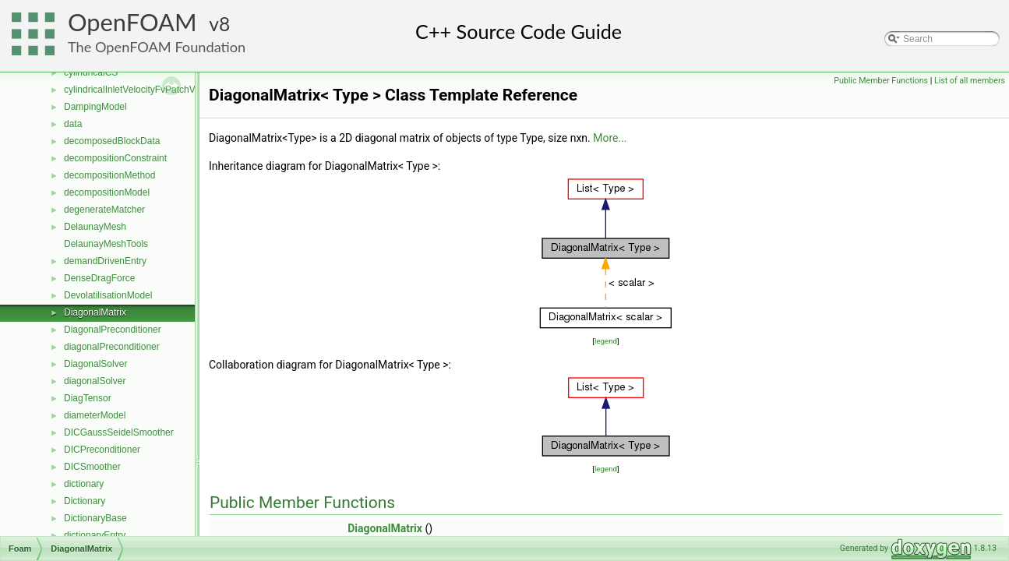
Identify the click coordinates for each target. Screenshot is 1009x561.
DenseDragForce (99, 278)
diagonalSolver (94, 381)
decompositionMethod (109, 175)
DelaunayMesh (95, 226)
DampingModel (95, 106)
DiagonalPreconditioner (112, 329)
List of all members (969, 81)
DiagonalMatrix (95, 312)
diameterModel (94, 415)
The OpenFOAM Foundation (156, 46)
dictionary (84, 483)
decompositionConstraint (115, 158)
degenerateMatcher (104, 209)
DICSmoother (92, 466)
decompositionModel (107, 192)
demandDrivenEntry (105, 261)
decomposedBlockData (112, 141)
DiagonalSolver (95, 363)
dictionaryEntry (94, 535)
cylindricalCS (91, 72)
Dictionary (84, 501)
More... (609, 138)
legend (605, 341)
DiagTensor (87, 398)
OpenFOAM (132, 22)
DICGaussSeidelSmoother (119, 432)
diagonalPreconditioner (112, 346)
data (73, 123)
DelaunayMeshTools (106, 243)
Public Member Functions (881, 81)
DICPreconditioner (102, 449)
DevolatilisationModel (108, 295)
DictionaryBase (95, 518)
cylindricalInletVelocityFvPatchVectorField (150, 89)
